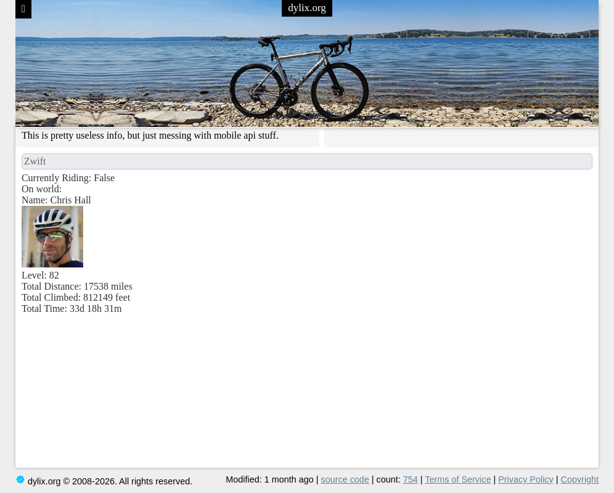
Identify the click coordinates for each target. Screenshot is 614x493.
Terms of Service (458, 479)
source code (345, 479)
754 (410, 479)
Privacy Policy (526, 479)
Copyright (580, 479)
